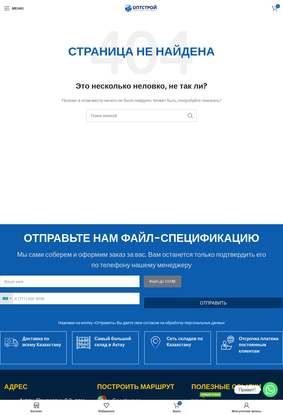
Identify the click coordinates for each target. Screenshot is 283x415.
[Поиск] (141, 115)
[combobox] (6, 298)
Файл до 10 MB (162, 281)
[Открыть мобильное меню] (13, 8)
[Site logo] (141, 8)
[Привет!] (270, 389)
